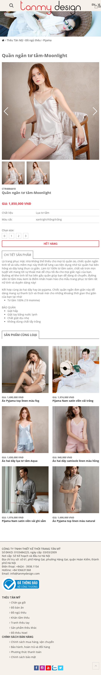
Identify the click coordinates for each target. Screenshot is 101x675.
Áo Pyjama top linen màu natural (73, 521)
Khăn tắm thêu (20, 617)
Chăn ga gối (18, 602)
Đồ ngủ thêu (33, 40)
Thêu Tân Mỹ (15, 40)
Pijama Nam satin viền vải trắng (72, 400)
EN (93, 4)
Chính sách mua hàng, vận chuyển (32, 642)
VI (99, 4)
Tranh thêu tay (20, 622)
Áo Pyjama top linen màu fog (20, 400)
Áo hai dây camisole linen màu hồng (75, 461)
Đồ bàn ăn (17, 607)
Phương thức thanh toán (26, 652)
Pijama (47, 40)
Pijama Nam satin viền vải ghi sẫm (24, 521)
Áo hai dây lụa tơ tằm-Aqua (19, 461)
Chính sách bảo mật (23, 657)
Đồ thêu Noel (19, 632)
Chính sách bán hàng (17, 636)
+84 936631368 (21, 570)
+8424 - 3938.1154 (27, 566)
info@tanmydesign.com (25, 573)
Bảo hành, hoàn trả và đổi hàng (30, 647)
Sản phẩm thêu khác (24, 627)
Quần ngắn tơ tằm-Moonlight (34, 55)
